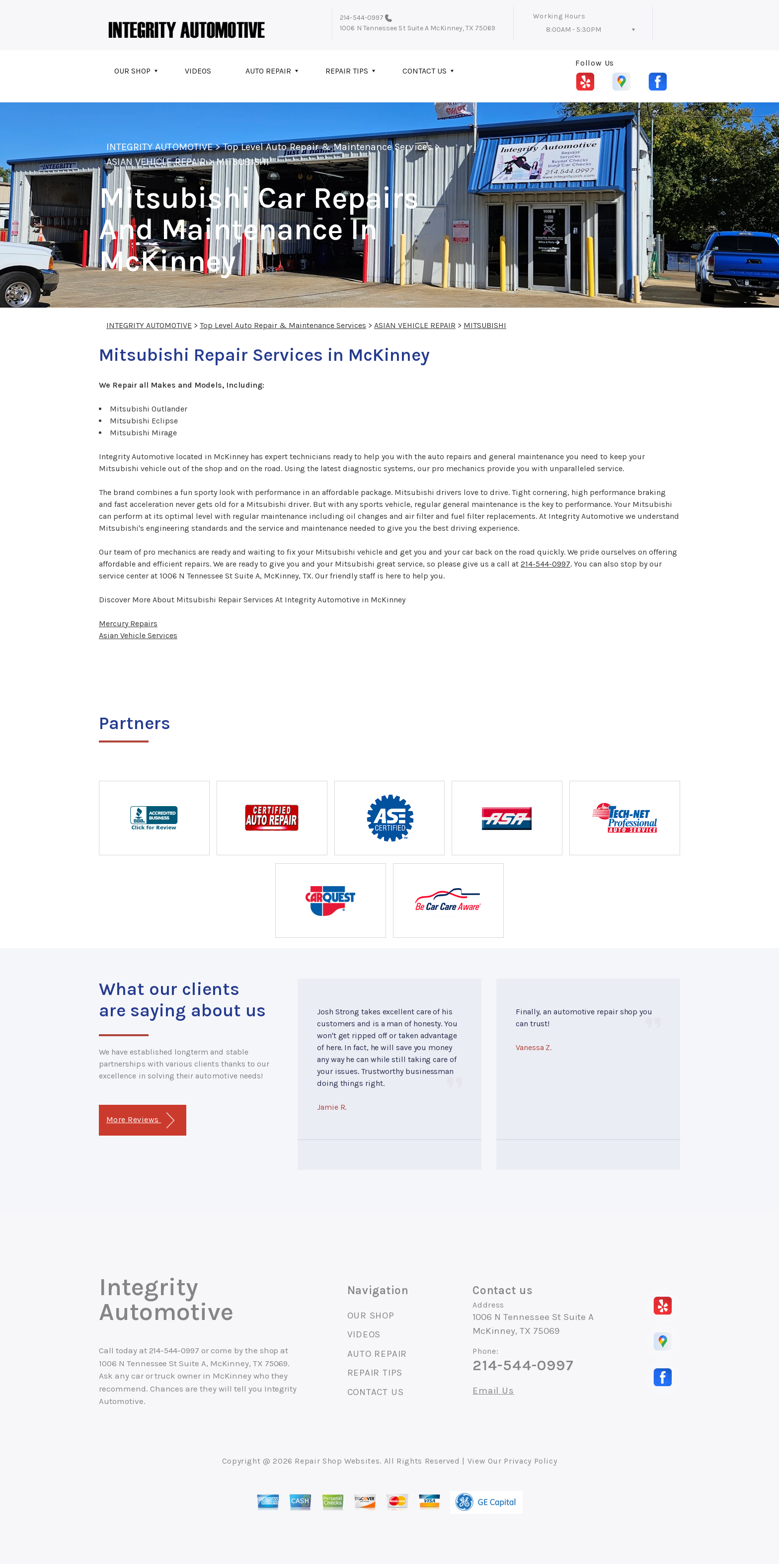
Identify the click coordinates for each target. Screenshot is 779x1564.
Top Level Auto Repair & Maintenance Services (327, 147)
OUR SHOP (132, 71)
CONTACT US (424, 71)
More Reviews (140, 1120)
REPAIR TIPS (346, 71)
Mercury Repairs (128, 623)
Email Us (493, 1391)
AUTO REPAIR (268, 71)
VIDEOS (198, 71)
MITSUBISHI (242, 161)
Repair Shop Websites (337, 1461)
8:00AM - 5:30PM (573, 29)
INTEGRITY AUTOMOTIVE (159, 147)
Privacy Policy (530, 1461)
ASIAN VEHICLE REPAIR (156, 161)
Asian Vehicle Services (138, 635)
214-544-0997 (362, 17)
